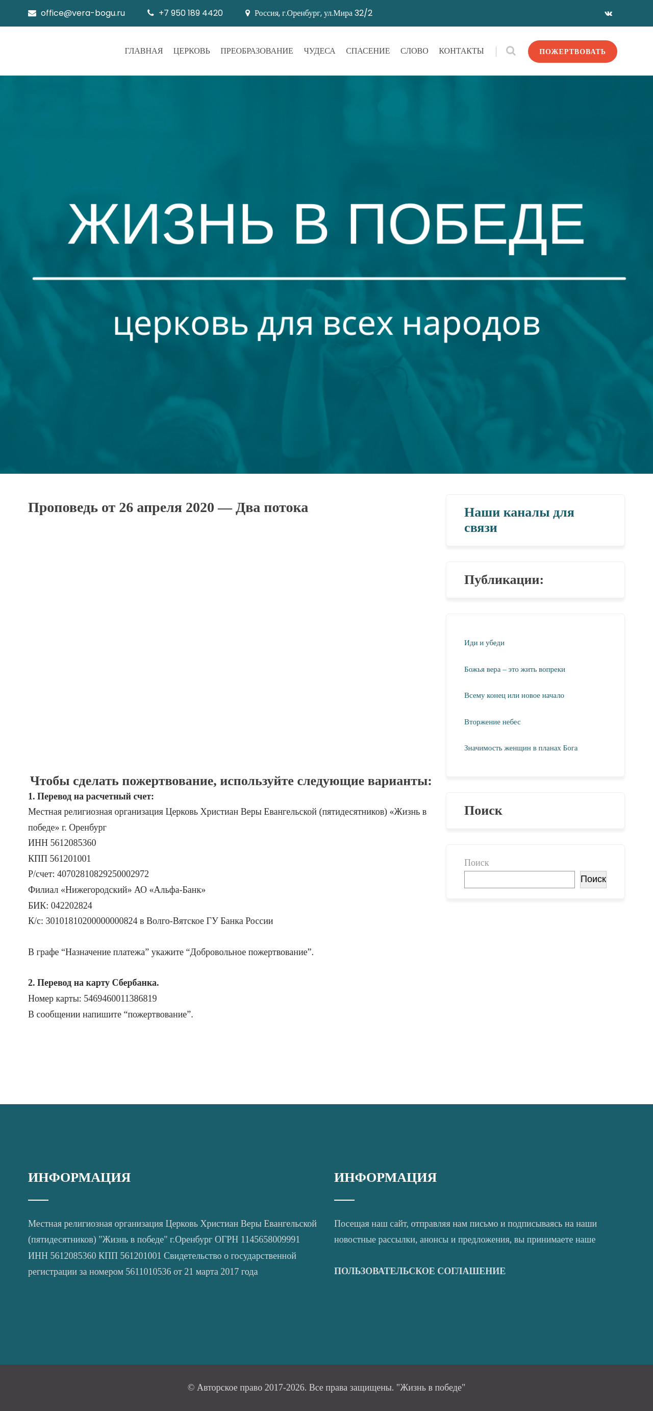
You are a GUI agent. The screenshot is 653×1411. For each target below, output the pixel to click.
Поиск (476, 863)
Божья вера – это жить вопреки (514, 669)
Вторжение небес (492, 722)
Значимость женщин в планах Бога (520, 748)
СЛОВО (414, 51)
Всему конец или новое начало (514, 695)
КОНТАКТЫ (461, 51)
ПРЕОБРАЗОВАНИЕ (256, 51)
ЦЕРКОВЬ (191, 51)
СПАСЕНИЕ (368, 51)
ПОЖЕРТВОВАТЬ (572, 51)
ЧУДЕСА (319, 51)
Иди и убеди (484, 643)
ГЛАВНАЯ (143, 51)
